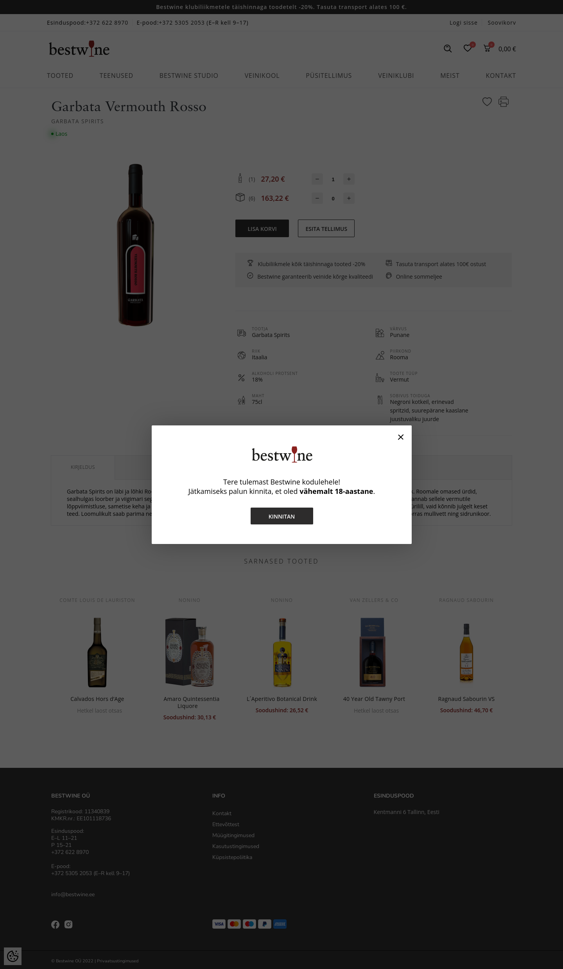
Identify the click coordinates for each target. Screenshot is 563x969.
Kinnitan (281, 516)
